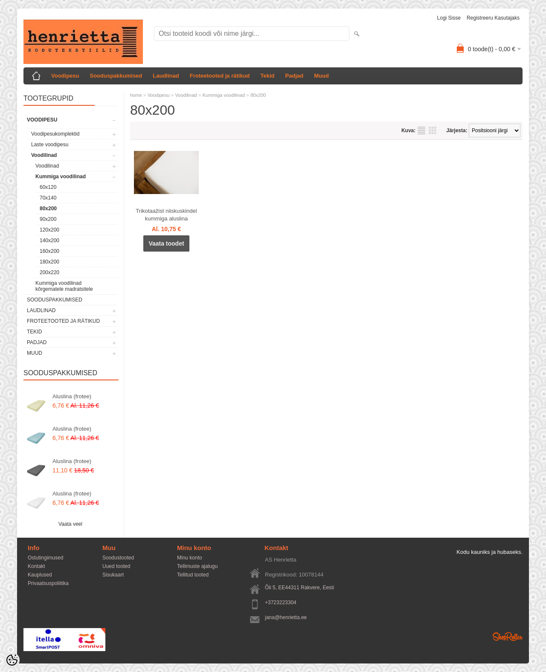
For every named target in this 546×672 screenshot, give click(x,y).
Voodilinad (44, 155)
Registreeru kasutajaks (493, 18)
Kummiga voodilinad (60, 177)
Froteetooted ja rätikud (220, 75)
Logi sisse (449, 18)
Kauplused (40, 575)
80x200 (48, 208)
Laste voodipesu (49, 145)
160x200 (49, 251)
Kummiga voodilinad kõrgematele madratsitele (64, 286)
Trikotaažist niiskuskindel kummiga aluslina (166, 215)
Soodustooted (118, 558)
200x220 (49, 272)
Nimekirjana (421, 130)
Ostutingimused (45, 558)
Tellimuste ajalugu (197, 566)
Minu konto (189, 558)
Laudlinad (166, 75)
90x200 (48, 219)
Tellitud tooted (193, 575)
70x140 (48, 198)
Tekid (268, 75)
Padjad (294, 75)
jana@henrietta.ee (286, 617)
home (136, 95)
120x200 (49, 230)
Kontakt (36, 566)
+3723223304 (280, 602)
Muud (321, 75)
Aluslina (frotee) (71, 396)
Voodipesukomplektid (55, 134)
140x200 (49, 240)
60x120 (48, 187)
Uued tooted (116, 566)
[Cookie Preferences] (12, 660)
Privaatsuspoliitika (48, 583)
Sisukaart (113, 575)
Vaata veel (70, 524)
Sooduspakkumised (116, 75)
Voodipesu (65, 75)
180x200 (49, 262)
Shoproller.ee (508, 636)
